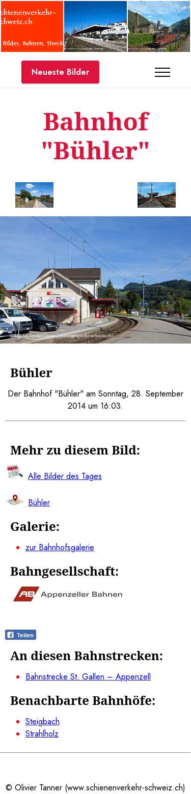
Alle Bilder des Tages (65, 476)
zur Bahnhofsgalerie (59, 547)
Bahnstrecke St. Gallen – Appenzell (88, 677)
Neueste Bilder (60, 72)
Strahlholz (42, 734)
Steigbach (42, 721)
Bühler (39, 502)
